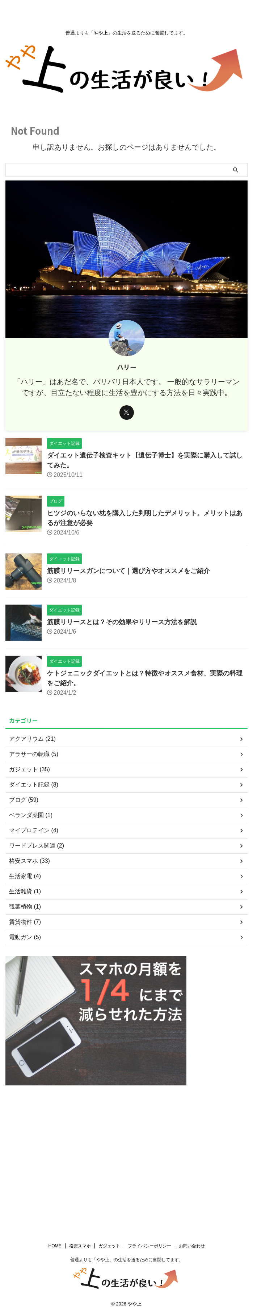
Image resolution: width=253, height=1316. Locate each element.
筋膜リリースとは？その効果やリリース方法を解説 (122, 622)
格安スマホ (80, 1114)
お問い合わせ (192, 1114)
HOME (55, 1114)
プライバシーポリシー (149, 1114)
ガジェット (109, 1114)
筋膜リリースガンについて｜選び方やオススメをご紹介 (128, 570)
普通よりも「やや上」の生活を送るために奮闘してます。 (126, 1128)
